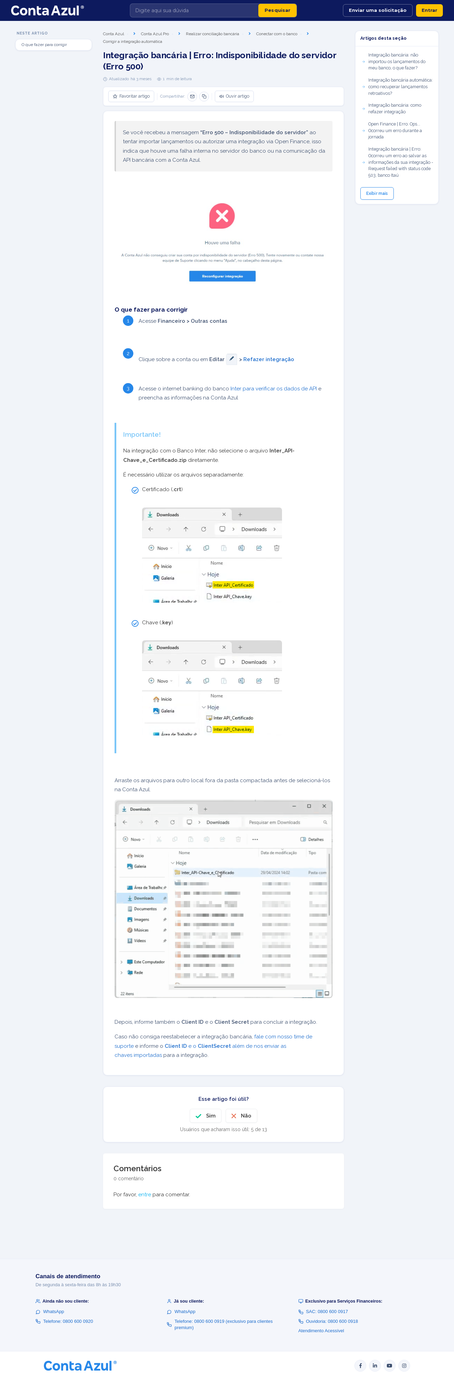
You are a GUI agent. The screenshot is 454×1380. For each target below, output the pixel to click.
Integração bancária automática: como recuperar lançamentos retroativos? (397, 86)
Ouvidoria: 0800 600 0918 (328, 1321)
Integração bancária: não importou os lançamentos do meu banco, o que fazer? (393, 61)
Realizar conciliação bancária (212, 33)
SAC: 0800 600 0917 (323, 1311)
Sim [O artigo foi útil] (211, 1116)
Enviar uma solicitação (378, 10)
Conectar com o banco (276, 33)
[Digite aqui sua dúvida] (194, 10)
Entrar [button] (429, 10)
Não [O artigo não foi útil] (246, 1116)
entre (144, 1194)
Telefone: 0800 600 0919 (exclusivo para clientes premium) (220, 1324)
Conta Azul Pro (155, 33)
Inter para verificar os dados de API (273, 389)
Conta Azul (113, 33)
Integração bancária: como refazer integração (391, 108)
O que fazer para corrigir (44, 44)
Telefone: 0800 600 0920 (64, 1321)
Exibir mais (377, 193)
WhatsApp (50, 1311)
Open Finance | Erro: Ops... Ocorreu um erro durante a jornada (391, 130)
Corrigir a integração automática (132, 41)
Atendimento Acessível (321, 1330)
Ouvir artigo (234, 96)
